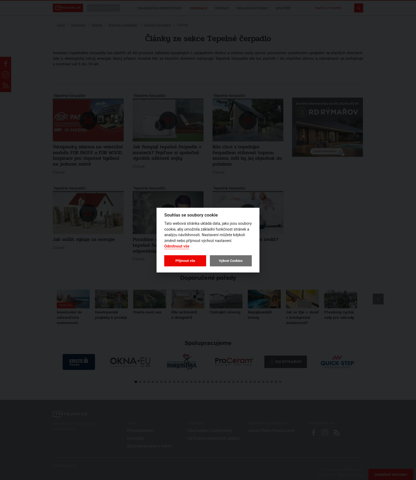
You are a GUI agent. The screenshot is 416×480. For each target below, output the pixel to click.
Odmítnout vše (176, 246)
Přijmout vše (185, 261)
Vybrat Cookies (230, 261)
